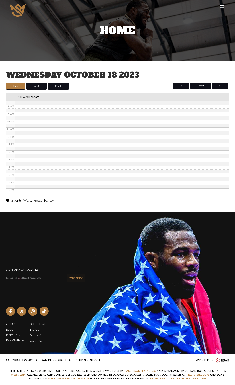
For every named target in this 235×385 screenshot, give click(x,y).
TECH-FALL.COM (198, 374)
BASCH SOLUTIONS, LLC (140, 370)
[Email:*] (45, 278)
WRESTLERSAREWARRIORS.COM (68, 378)
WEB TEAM (18, 374)
